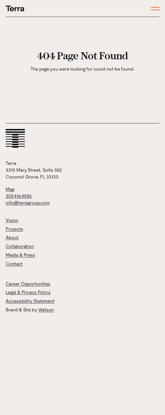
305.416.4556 (19, 196)
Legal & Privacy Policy (28, 292)
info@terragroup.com (28, 203)
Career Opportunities (28, 284)
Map (10, 189)
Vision (12, 220)
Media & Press (20, 255)
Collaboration (20, 246)
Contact (14, 264)
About (12, 237)
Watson (46, 310)
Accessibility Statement (30, 301)
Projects (14, 229)
